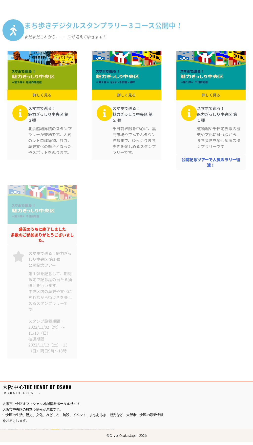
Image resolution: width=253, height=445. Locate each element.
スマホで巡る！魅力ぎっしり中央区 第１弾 (217, 117)
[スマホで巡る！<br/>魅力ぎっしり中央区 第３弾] (20, 116)
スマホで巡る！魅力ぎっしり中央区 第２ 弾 (132, 117)
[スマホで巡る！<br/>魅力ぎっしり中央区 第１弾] (189, 116)
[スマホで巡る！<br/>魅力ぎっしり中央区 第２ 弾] (104, 116)
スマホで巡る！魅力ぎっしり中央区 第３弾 (48, 117)
